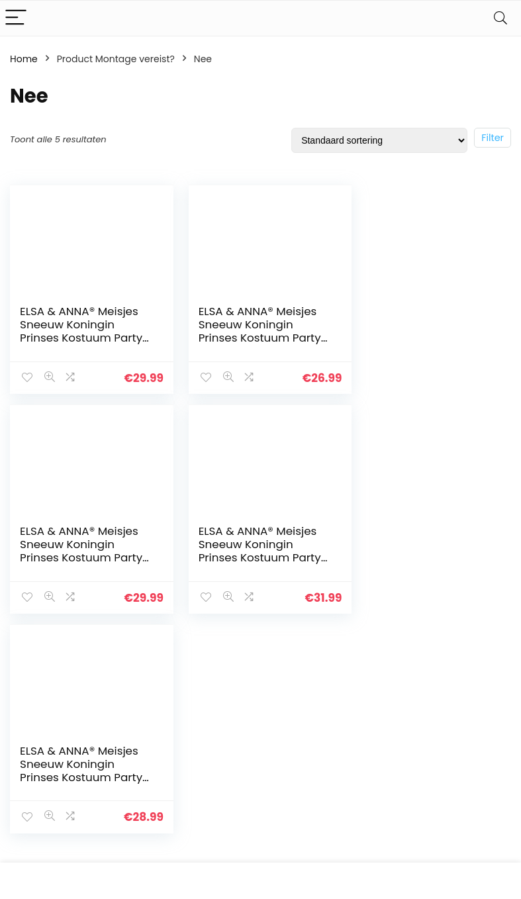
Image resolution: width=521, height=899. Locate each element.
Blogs (194, 796)
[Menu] (16, 18)
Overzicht (203, 815)
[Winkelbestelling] (379, 140)
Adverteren (207, 852)
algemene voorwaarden (294, 783)
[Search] (500, 18)
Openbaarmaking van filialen (304, 814)
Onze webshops (218, 833)
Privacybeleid (294, 759)
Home (24, 59)
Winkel (197, 777)
